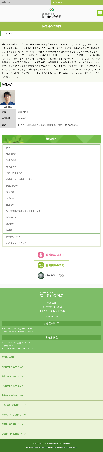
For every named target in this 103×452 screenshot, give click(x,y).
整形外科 (10, 192)
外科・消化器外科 (14, 173)
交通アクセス (6, 2)
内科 (8, 147)
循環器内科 (11, 154)
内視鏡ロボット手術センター (19, 179)
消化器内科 (11, 160)
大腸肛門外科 (12, 186)
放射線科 (10, 224)
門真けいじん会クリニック (12, 367)
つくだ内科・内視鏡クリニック (14, 405)
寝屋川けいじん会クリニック (13, 376)
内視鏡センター (13, 236)
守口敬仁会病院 (8, 357)
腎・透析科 (11, 167)
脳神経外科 (11, 217)
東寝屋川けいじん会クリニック (14, 415)
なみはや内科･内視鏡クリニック (14, 434)
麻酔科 (9, 230)
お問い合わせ (58, 2)
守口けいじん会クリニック (12, 386)
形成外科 (10, 198)
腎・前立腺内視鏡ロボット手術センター (24, 211)
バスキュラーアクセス (16, 243)
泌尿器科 (10, 205)
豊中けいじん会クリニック (12, 395)
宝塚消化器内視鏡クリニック (13, 424)
